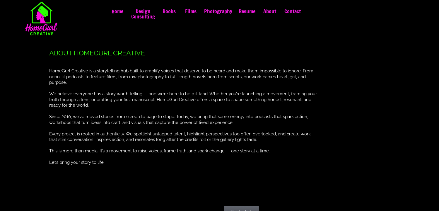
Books (169, 11)
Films (191, 11)
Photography (218, 11)
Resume (247, 11)
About (269, 11)
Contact (292, 11)
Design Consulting (143, 13)
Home (117, 11)
